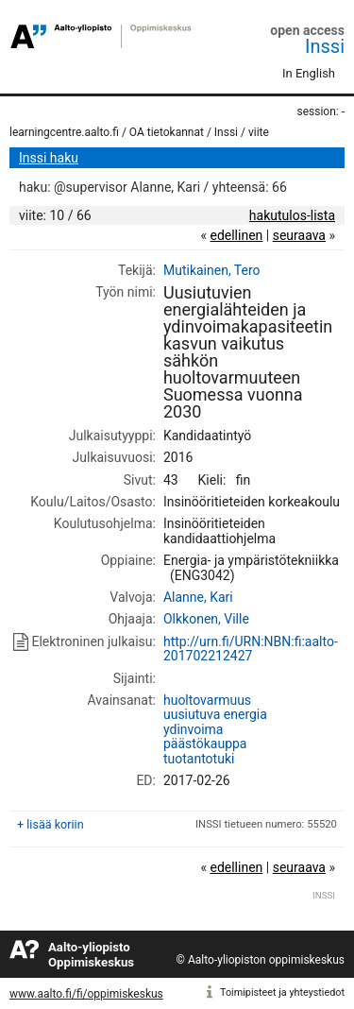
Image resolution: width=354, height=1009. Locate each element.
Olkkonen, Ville (206, 618)
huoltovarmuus (207, 700)
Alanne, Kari (198, 597)
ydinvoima (193, 729)
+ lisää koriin (50, 824)
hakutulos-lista (292, 215)
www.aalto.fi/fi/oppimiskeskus (86, 993)
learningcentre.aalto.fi (64, 132)
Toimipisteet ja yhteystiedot (282, 992)
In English (308, 73)
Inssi (325, 46)
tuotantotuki (198, 758)
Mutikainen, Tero (212, 270)
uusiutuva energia (215, 714)
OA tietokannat (166, 132)
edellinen (236, 235)
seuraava (299, 235)
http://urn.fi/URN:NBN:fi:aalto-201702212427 (250, 648)
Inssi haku (48, 157)
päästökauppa (205, 743)
